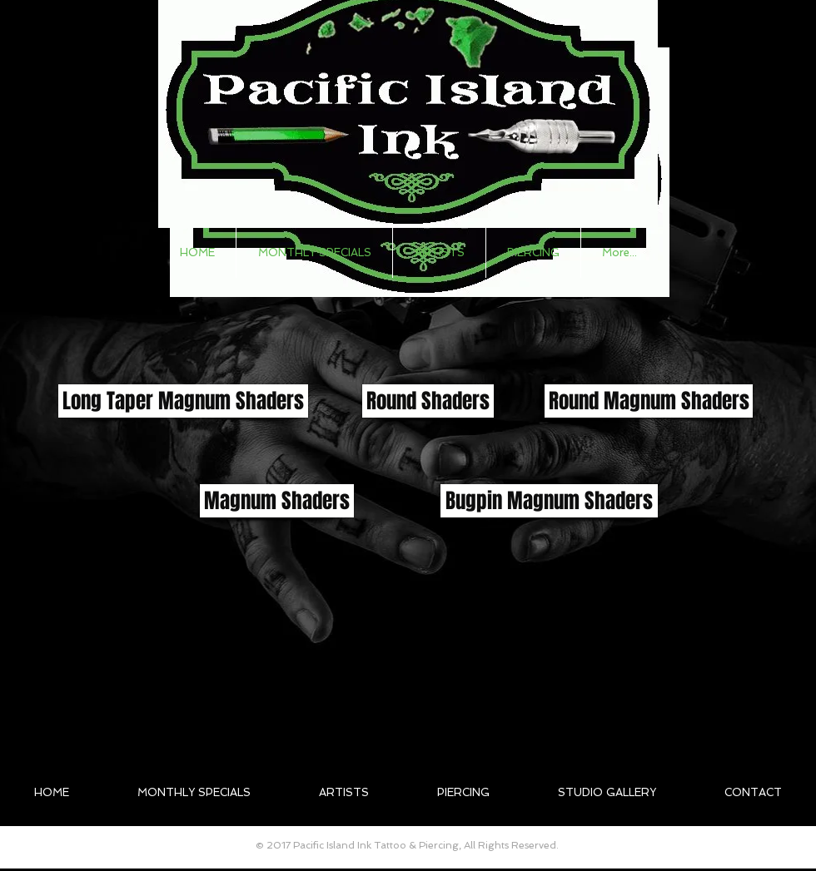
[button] (439, 253)
